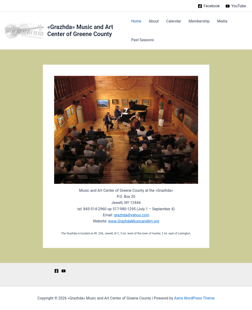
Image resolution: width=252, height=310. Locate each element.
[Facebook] (208, 6)
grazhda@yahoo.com (131, 215)
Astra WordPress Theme (194, 298)
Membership (199, 21)
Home (136, 21)
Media (222, 21)
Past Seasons (142, 40)
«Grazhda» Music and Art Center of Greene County (80, 30)
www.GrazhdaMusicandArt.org (133, 221)
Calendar (173, 21)
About (154, 21)
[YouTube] (235, 6)
